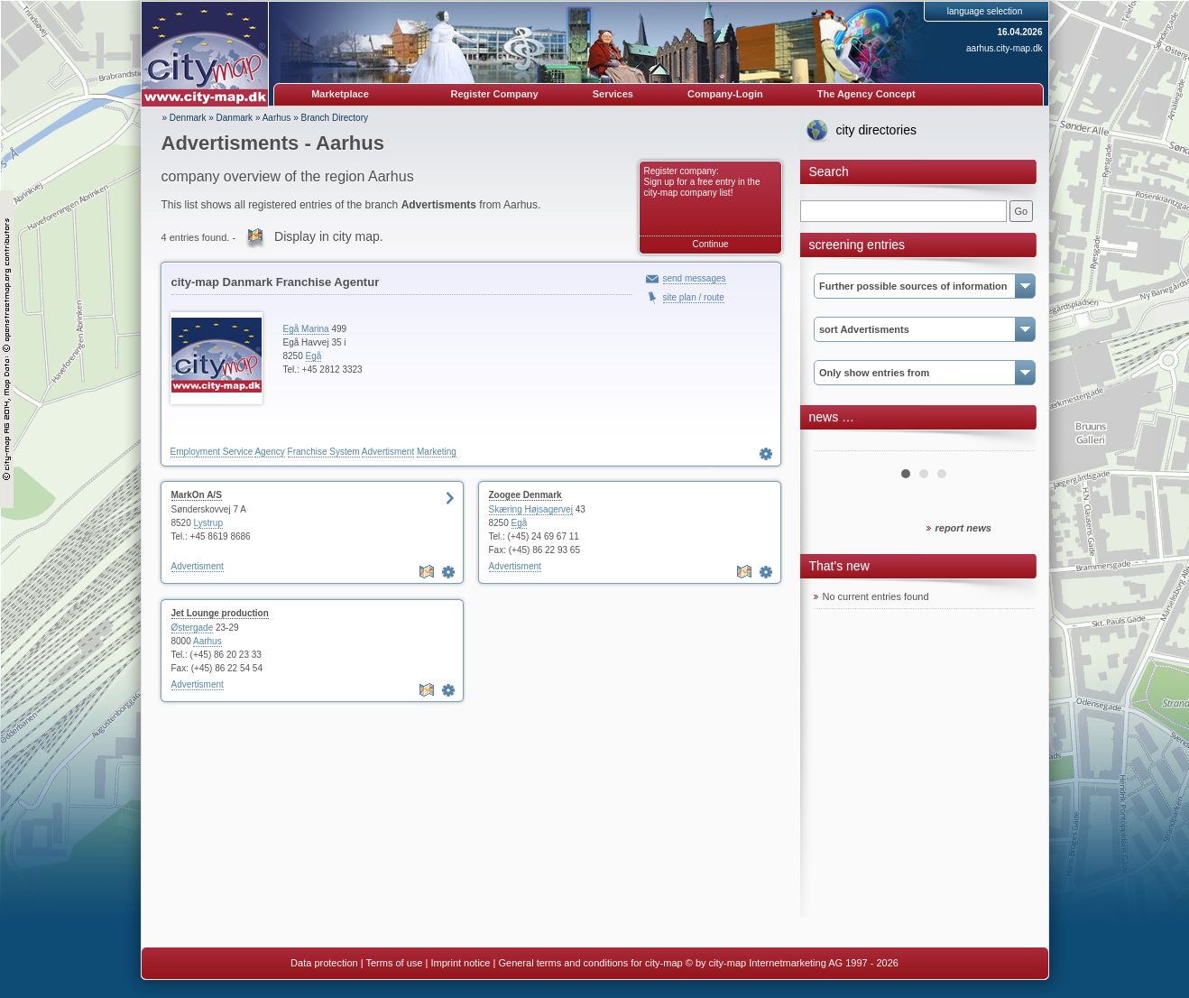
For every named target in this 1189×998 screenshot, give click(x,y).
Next (1011, 444)
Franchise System (324, 452)
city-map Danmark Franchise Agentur (275, 282)
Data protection (324, 962)
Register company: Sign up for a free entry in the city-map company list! (702, 182)
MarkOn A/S (196, 495)
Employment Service (212, 452)
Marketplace (340, 93)
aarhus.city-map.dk (1004, 48)
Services (613, 93)
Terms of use (393, 962)
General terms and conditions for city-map (590, 962)
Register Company (495, 93)
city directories (876, 130)
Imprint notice (460, 962)
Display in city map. (328, 236)
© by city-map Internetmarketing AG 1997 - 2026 (792, 962)
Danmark (235, 118)
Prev (837, 444)
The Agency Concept (866, 93)
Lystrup (208, 523)
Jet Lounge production (220, 613)
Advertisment (388, 452)
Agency (269, 452)
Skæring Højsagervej (531, 509)
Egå (314, 356)
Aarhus (277, 118)
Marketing (436, 452)
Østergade (192, 628)
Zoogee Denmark (525, 495)
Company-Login (725, 93)
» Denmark (184, 118)
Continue (710, 244)
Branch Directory (334, 118)
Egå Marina (306, 329)
